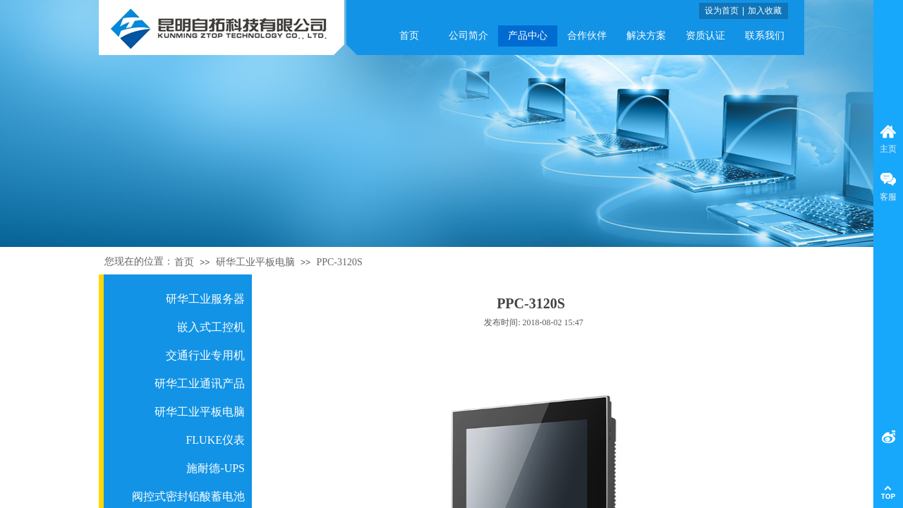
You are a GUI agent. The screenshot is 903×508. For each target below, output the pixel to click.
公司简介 (468, 35)
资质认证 (705, 35)
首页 (409, 35)
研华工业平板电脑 (255, 262)
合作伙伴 (587, 35)
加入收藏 (765, 11)
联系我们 (764, 35)
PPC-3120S (339, 262)
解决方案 (646, 35)
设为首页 (722, 11)
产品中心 (527, 35)
